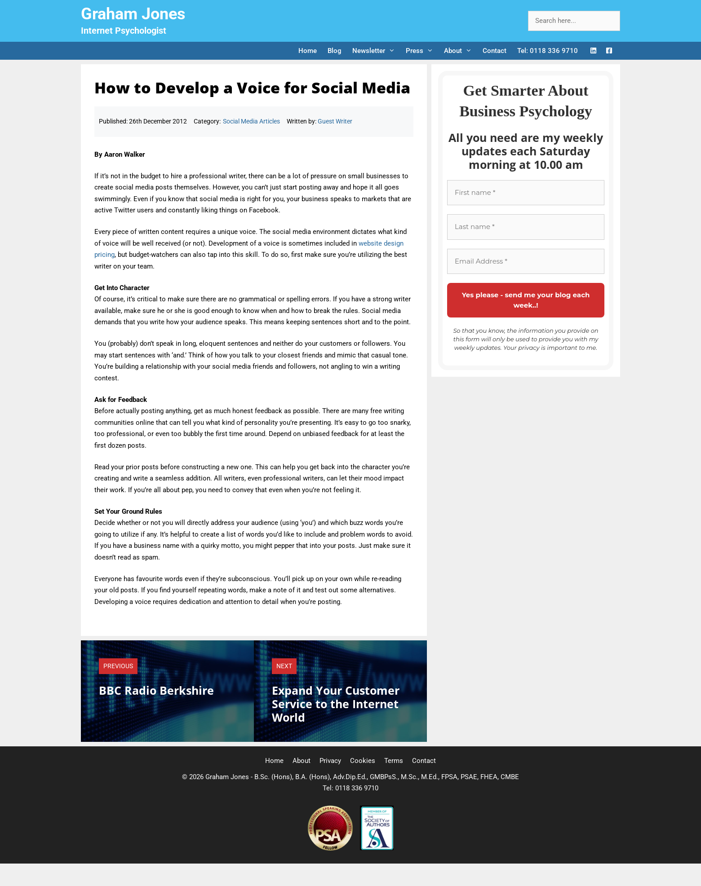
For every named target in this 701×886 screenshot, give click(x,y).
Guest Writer (335, 121)
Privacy (330, 761)
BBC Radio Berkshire (156, 690)
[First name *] (525, 193)
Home (307, 51)
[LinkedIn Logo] (593, 51)
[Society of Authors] (377, 848)
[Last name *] (525, 227)
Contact (494, 51)
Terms (393, 761)
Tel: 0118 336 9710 (547, 51)
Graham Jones (133, 13)
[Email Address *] (525, 261)
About (460, 51)
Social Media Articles (251, 121)
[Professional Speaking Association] (331, 848)
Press (422, 51)
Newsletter (376, 51)
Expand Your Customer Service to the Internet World (335, 704)
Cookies (362, 761)
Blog (335, 51)
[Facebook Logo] (609, 51)
